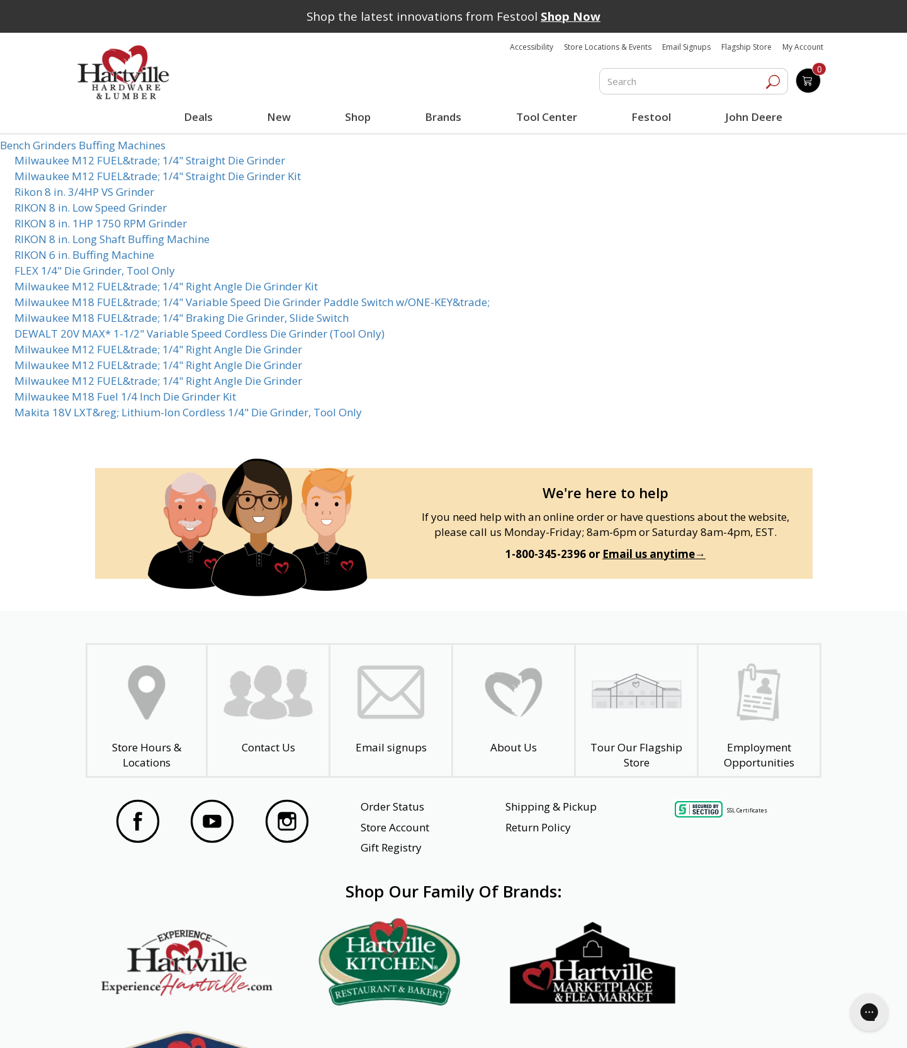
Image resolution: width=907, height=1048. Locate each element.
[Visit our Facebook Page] (138, 823)
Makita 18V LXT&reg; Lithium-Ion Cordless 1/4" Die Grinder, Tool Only (188, 412)
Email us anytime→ (654, 554)
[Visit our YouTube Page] (212, 823)
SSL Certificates (747, 810)
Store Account (395, 827)
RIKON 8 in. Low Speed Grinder (90, 207)
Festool (650, 117)
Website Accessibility (163, 1021)
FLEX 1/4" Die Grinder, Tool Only (94, 270)
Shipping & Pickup (551, 806)
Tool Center (546, 117)
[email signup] (390, 710)
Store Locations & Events (607, 47)
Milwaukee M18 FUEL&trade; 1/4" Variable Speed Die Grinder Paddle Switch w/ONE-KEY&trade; (252, 302)
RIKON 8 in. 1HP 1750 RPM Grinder (100, 223)
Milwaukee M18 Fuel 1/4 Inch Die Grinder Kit (125, 396)
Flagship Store (746, 47)
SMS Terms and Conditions (732, 1021)
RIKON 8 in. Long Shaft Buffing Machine (112, 239)
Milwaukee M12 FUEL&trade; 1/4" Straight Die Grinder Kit (157, 176)
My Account (802, 47)
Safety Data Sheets (415, 1021)
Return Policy (538, 827)
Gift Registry (391, 847)
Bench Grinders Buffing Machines (83, 145)
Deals (200, 118)
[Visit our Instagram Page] (287, 823)
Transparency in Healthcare (567, 1021)
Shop (360, 118)
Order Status (392, 806)
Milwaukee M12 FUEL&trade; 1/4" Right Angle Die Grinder (158, 349)
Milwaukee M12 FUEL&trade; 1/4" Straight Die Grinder (149, 160)
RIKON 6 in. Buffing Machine (84, 255)
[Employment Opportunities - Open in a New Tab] (759, 710)
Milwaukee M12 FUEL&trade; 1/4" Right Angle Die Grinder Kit (166, 286)
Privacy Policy (289, 1021)
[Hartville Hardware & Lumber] (123, 72)
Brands (443, 117)
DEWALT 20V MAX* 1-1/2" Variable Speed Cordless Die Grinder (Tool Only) (199, 333)
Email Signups (686, 47)
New (279, 116)
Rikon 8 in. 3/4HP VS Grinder (84, 192)
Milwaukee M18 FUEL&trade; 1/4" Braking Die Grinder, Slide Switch (181, 317)
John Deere (753, 117)
